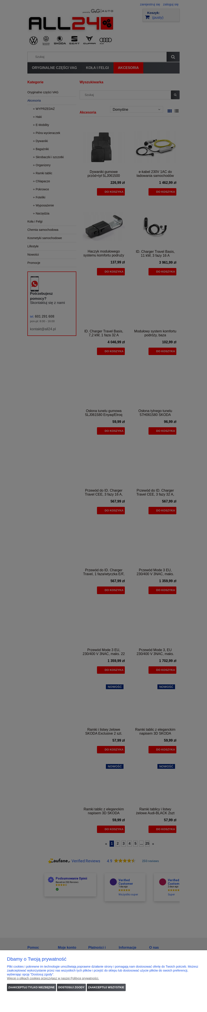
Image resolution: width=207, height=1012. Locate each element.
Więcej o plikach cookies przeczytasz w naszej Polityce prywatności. (53, 978)
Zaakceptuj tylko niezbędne (31, 987)
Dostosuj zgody (71, 987)
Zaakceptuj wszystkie (106, 987)
